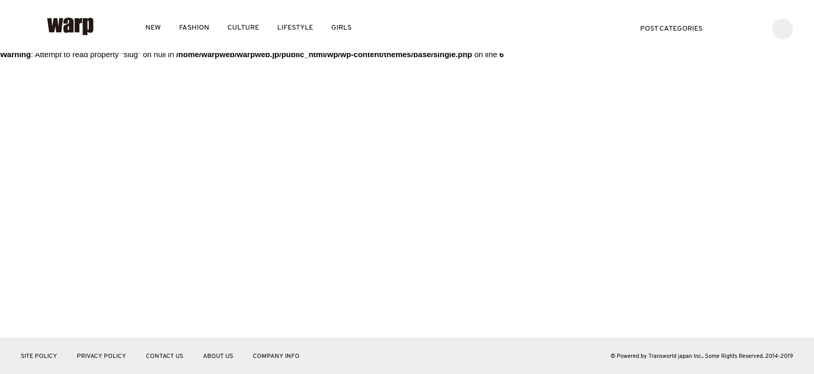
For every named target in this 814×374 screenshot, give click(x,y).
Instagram (755, 27)
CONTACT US (164, 356)
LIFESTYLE (295, 28)
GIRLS (341, 28)
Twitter (724, 27)
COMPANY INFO (276, 356)
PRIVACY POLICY (101, 356)
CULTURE (243, 28)
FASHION (194, 28)
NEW (153, 28)
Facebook (739, 27)
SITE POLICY (39, 356)
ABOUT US (218, 356)
